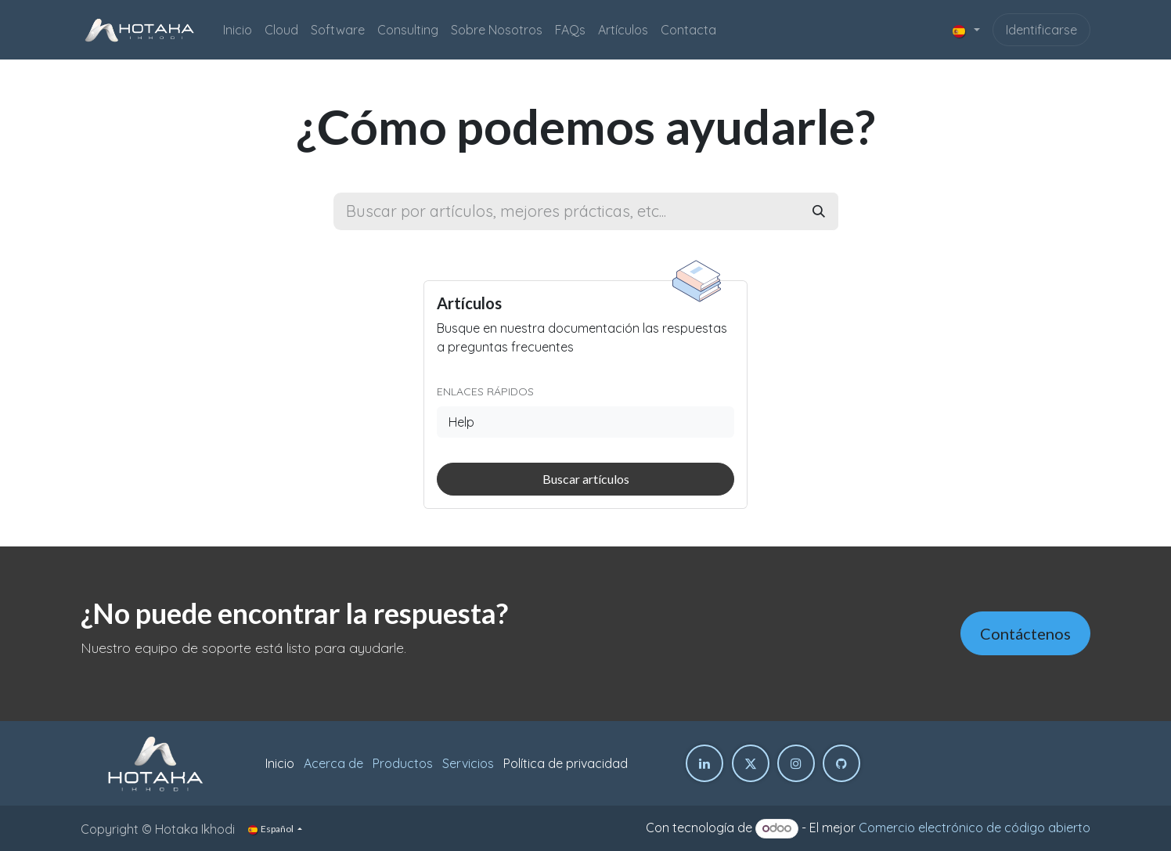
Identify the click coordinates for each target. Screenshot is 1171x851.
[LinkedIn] (704, 763)
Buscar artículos (585, 478)
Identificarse (1041, 30)
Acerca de (333, 763)
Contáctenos (1025, 633)
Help (461, 422)
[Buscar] (818, 211)
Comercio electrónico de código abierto (974, 827)
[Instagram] (796, 763)
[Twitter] (750, 763)
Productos (403, 763)
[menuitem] (237, 29)
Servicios (468, 763)
